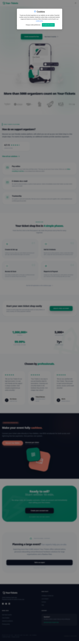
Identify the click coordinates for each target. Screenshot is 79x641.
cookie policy (39, 21)
